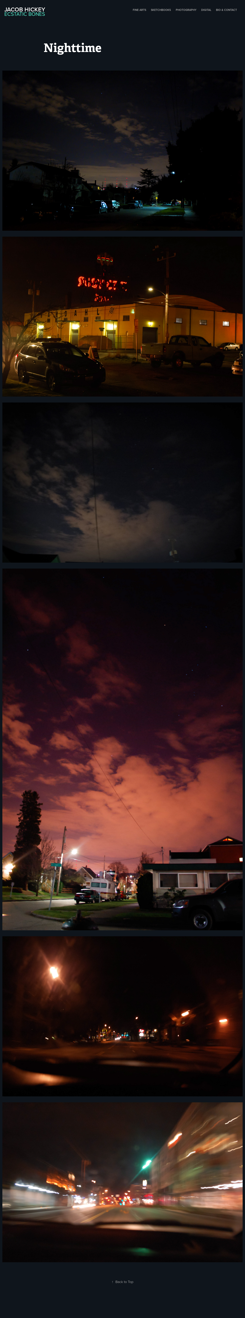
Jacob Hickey (24, 9)
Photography (186, 10)
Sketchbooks (161, 10)
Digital (206, 10)
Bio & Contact (226, 10)
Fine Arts (139, 10)
